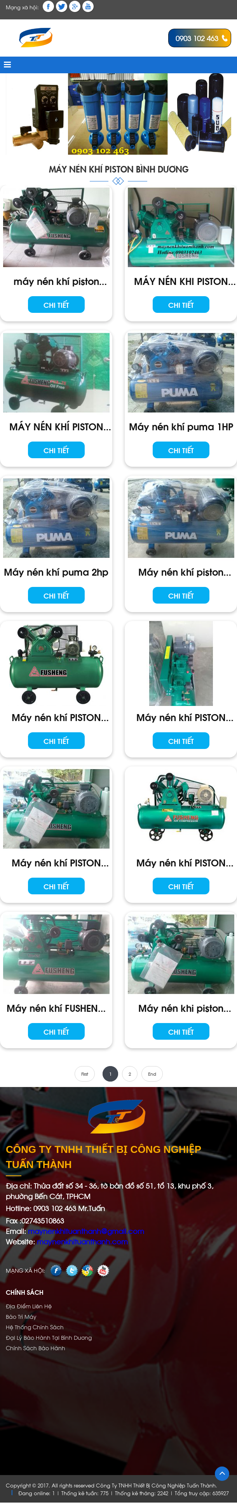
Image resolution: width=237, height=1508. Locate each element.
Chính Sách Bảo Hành (35, 1348)
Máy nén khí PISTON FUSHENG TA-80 (56, 862)
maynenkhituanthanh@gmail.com (85, 1230)
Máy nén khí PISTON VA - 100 (56, 717)
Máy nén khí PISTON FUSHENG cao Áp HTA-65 (181, 862)
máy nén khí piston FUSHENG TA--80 (56, 281)
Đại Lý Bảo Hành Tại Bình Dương (49, 1337)
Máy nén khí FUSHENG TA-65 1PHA (56, 1008)
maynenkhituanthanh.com (82, 1241)
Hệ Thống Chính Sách (35, 1327)
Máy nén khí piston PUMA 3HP (180, 571)
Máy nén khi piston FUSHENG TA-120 (180, 1008)
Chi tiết (56, 304)
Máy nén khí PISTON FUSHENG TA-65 (181, 717)
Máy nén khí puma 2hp (56, 571)
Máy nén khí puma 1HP (181, 426)
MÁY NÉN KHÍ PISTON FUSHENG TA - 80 (56, 426)
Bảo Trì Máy (21, 1316)
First (84, 1074)
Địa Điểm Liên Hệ (29, 1306)
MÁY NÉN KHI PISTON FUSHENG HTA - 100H (181, 281)
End (152, 1074)
